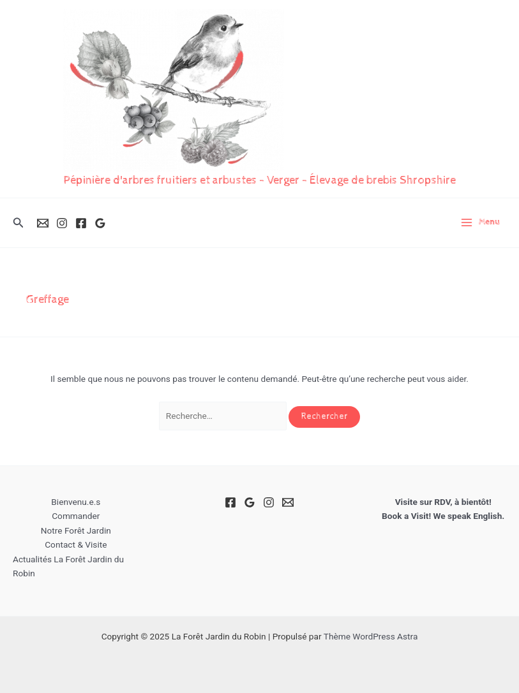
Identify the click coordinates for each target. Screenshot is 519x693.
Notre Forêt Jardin (76, 530)
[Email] (43, 223)
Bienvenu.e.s (75, 502)
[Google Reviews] (100, 223)
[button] (18, 223)
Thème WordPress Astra (371, 636)
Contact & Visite (76, 544)
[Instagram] (62, 223)
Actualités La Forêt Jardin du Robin (68, 566)
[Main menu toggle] (480, 222)
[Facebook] (81, 223)
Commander (76, 516)
